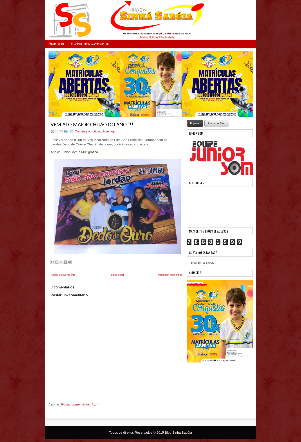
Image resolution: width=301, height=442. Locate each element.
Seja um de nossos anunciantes (90, 44)
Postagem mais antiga (170, 274)
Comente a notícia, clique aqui (95, 131)
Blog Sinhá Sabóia (178, 432)
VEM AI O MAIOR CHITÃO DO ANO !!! (92, 124)
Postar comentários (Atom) (80, 404)
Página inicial (117, 274)
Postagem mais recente (62, 274)
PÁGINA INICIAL (56, 44)
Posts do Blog (216, 123)
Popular (195, 123)
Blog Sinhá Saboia (202, 262)
